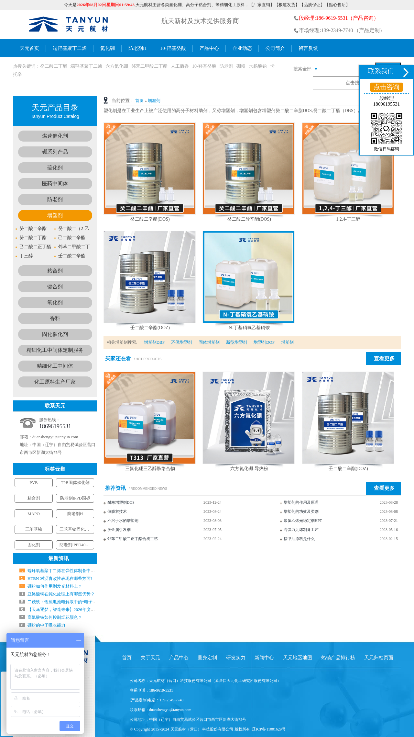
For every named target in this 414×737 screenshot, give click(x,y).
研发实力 (235, 657)
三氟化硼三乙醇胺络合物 (150, 468)
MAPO (33, 513)
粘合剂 (55, 270)
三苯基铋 (33, 529)
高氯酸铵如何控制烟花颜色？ (54, 617)
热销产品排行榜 (338, 657)
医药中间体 (55, 183)
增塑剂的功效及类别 (301, 511)
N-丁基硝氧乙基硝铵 (249, 327)
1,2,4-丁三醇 (348, 219)
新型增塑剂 (236, 342)
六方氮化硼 (116, 66)
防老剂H (137, 48)
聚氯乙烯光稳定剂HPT (303, 520)
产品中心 (209, 48)
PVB (33, 482)
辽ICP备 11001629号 (269, 729)
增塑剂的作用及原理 (301, 502)
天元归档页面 (378, 657)
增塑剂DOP (264, 342)
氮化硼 (107, 48)
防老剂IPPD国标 (75, 498)
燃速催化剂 (55, 136)
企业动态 (242, 48)
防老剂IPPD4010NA (78, 544)
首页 (139, 100)
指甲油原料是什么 (299, 538)
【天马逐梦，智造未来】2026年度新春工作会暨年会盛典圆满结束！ (90, 609)
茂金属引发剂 (119, 529)
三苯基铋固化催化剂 (78, 529)
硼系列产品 (55, 152)
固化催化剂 (55, 334)
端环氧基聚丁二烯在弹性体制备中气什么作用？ (71, 570)
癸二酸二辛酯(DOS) (149, 219)
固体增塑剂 (209, 342)
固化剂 (33, 544)
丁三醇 (26, 255)
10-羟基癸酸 (173, 48)
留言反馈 (308, 48)
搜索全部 (305, 68)
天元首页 (29, 48)
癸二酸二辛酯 (33, 228)
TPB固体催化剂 (75, 482)
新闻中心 (264, 657)
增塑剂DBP (154, 342)
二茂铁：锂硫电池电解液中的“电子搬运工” (67, 601)
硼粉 (240, 66)
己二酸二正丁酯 (35, 246)
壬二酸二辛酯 (71, 255)
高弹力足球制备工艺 (301, 529)
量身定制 (207, 657)
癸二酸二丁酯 (53, 66)
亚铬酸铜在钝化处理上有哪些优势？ (61, 594)
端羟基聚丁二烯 (70, 48)
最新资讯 (58, 558)
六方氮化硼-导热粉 (249, 468)
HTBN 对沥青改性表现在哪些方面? (59, 578)
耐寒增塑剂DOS (121, 502)
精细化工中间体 (55, 366)
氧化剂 (55, 302)
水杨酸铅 (258, 66)
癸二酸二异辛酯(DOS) (249, 219)
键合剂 (55, 286)
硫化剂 (55, 167)
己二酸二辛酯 (71, 237)
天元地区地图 (297, 657)
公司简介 (275, 48)
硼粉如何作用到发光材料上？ (54, 586)
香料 (55, 318)
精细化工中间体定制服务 (55, 350)
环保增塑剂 (181, 342)
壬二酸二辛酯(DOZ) (150, 327)
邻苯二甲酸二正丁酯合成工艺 (132, 538)
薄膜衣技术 (117, 511)
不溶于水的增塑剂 (122, 520)
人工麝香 (180, 66)
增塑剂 (154, 100)
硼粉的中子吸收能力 (46, 625)
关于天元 (150, 657)
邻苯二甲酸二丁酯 (149, 66)
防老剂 (226, 66)
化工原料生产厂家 (55, 382)
